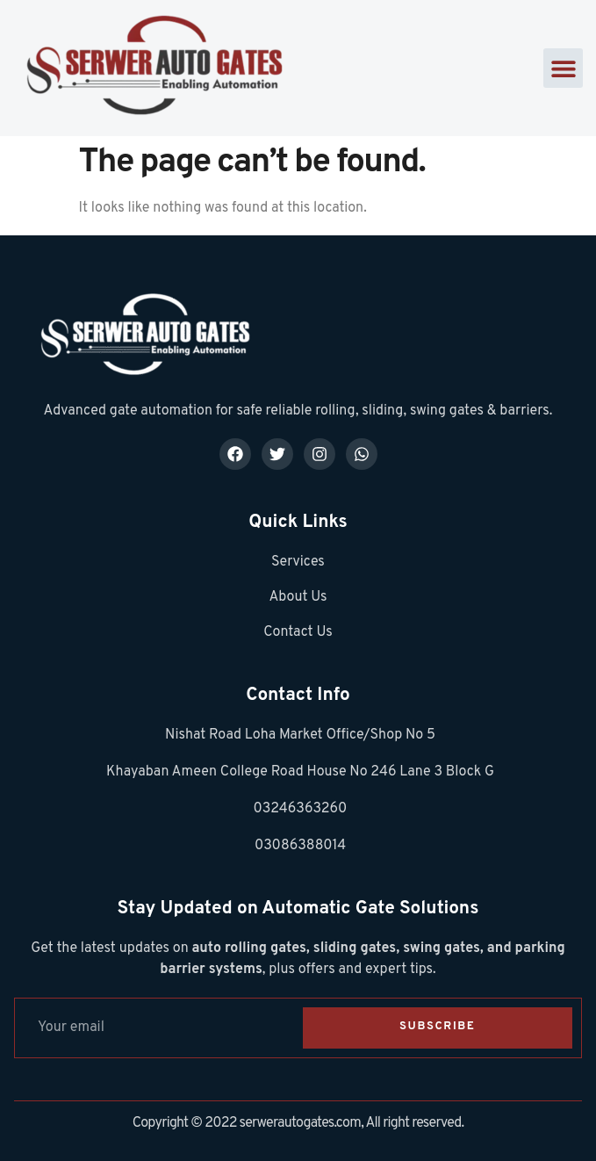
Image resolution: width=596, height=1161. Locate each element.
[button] (563, 68)
